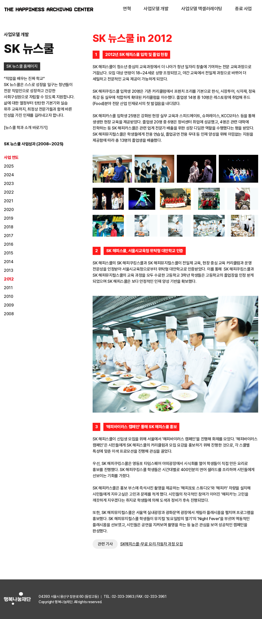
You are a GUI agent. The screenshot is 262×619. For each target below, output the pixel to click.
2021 (8, 200)
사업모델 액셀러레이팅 (201, 8)
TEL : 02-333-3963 (119, 596)
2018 (8, 227)
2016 (8, 244)
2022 (9, 192)
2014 (8, 261)
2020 (9, 209)
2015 (8, 253)
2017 (8, 235)
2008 (9, 313)
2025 (9, 166)
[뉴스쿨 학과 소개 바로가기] (26, 127)
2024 (9, 174)
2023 (9, 183)
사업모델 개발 (156, 8)
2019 (8, 218)
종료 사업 (243, 8)
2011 (8, 287)
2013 (8, 270)
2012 (9, 279)
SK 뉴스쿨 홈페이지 (22, 66)
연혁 (127, 8)
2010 (8, 296)
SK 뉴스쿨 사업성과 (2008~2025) (33, 144)
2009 (9, 305)
